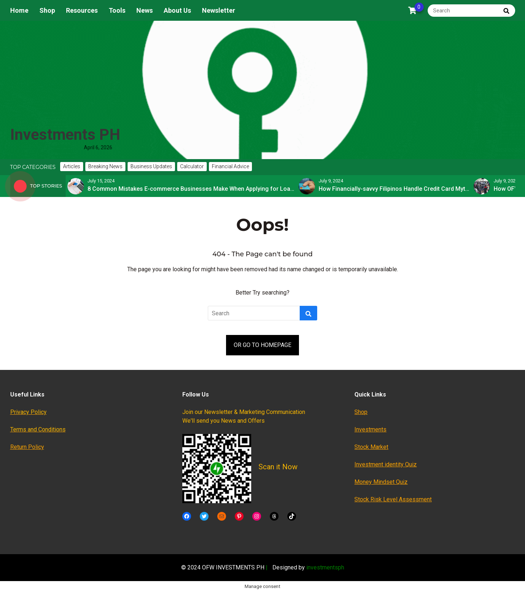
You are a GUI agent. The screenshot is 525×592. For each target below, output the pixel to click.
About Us (177, 10)
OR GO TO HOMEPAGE (262, 345)
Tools (117, 10)
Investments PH (65, 134)
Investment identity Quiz (385, 464)
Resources (82, 10)
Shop (47, 10)
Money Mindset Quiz (381, 481)
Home (19, 10)
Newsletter (218, 10)
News (144, 10)
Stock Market (371, 446)
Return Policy (27, 446)
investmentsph (325, 567)
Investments (370, 429)
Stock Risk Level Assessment (393, 499)
